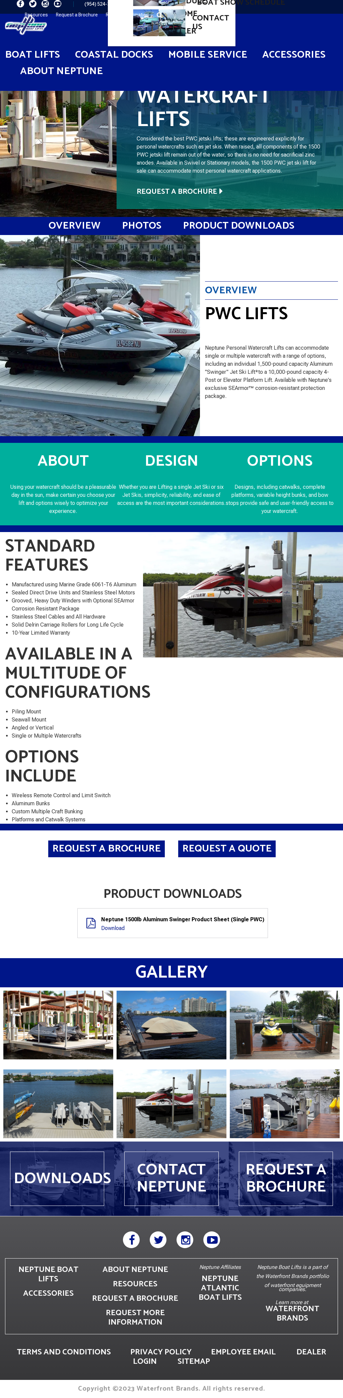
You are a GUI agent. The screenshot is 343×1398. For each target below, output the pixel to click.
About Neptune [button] (61, 71)
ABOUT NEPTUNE (135, 1269)
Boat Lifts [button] (32, 55)
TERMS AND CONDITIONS (64, 1352)
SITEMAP (194, 1361)
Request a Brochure (77, 14)
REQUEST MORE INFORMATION (135, 1317)
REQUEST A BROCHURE (135, 1298)
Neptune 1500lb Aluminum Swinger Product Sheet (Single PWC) (182, 919)
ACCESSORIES (48, 1293)
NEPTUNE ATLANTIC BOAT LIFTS (220, 1288)
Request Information (127, 14)
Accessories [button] (294, 55)
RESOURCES (135, 1284)
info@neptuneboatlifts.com (171, 4)
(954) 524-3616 (101, 4)
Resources (36, 14)
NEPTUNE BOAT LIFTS (48, 1274)
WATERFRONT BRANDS (292, 1313)
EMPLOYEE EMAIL (243, 1352)
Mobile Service (207, 55)
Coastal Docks (114, 55)
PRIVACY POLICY (161, 1352)
